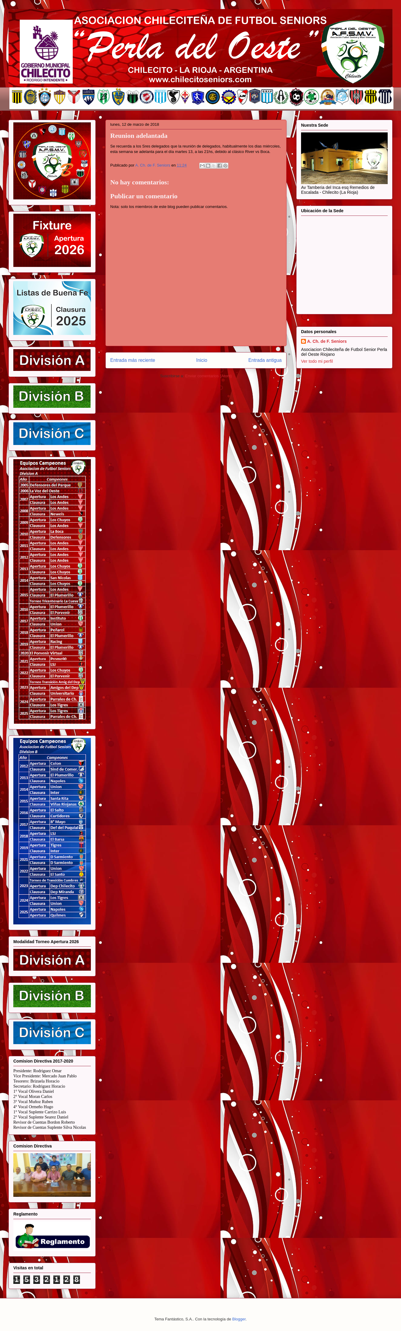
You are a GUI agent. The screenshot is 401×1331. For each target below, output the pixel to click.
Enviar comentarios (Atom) (208, 376)
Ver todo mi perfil (317, 361)
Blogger (239, 1319)
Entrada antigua (265, 360)
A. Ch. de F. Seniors (327, 341)
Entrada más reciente (132, 360)
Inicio (201, 360)
